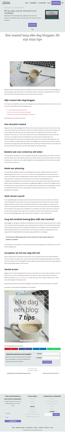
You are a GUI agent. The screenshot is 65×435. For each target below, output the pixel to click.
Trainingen (33, 3)
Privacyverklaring (29, 427)
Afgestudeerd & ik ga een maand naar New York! (19, 373)
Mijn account (46, 427)
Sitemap (13, 427)
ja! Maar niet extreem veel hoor (22, 277)
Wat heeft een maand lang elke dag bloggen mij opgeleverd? (21, 114)
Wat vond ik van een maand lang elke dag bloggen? (19, 112)
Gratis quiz (32, 409)
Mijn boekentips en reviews (32, 416)
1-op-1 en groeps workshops (52, 401)
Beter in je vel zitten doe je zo (50, 373)
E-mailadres (39, 357)
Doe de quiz (32, 25)
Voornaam (39, 353)
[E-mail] (13, 417)
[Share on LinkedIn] (39, 349)
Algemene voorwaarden (20, 427)
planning (35, 370)
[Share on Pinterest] (11, 349)
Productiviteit (33, 368)
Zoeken (56, 414)
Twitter (32, 403)
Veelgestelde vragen (52, 403)
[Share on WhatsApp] (54, 349)
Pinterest (32, 398)
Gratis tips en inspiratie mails (32, 414)
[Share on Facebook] (25, 349)
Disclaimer (35, 427)
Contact (52, 406)
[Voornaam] (13, 413)
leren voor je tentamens (23, 174)
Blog (48, 3)
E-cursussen (42, 3)
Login (52, 408)
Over (26, 3)
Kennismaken (56, 3)
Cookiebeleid (41, 427)
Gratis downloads (32, 411)
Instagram (32, 401)
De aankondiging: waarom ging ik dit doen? (17, 110)
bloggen (31, 370)
